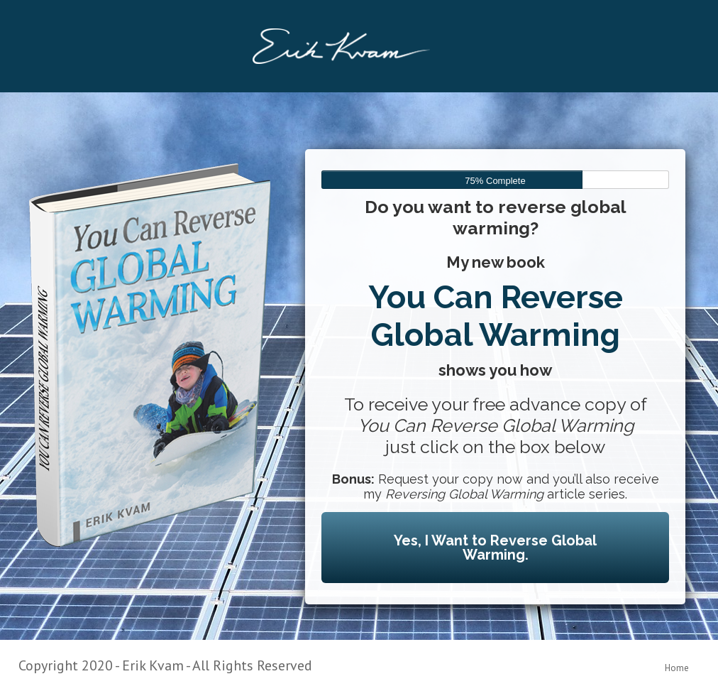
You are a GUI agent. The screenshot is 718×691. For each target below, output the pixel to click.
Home (677, 668)
